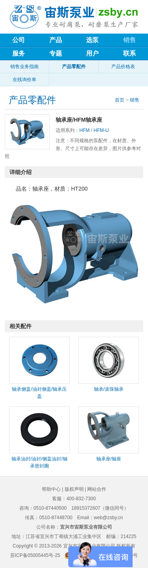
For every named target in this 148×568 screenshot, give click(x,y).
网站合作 (96, 489)
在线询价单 (24, 79)
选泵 (92, 40)
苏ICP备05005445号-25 (35, 555)
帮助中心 (51, 489)
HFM (84, 130)
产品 (55, 40)
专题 (55, 53)
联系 (129, 53)
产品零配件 (74, 66)
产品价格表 (123, 66)
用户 (92, 53)
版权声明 (74, 489)
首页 (119, 100)
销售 (129, 40)
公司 (18, 40)
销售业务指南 (24, 66)
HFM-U (101, 130)
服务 (18, 53)
